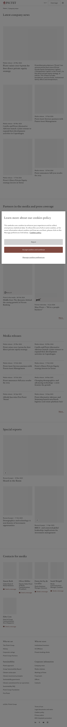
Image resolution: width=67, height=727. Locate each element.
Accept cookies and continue (33, 250)
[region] (33, 237)
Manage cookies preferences (33, 257)
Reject (33, 242)
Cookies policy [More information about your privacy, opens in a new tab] (35, 232)
